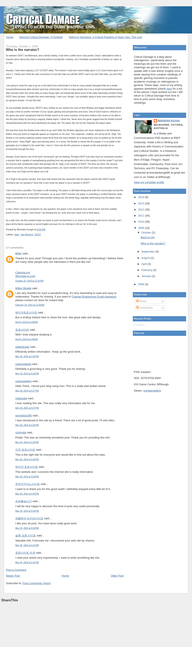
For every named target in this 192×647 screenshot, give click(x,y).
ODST (37, 234)
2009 (141, 227)
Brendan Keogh (169, 121)
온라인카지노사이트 (27, 484)
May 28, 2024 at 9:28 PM (27, 425)
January (146, 276)
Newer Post (13, 575)
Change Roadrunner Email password (94, 296)
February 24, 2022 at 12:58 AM (29, 305)
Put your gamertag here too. (155, 352)
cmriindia (20, 432)
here (169, 88)
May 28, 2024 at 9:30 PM (27, 494)
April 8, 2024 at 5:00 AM (26, 339)
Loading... (140, 324)
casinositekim (23, 381)
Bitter (18, 253)
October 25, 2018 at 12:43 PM (29, 281)
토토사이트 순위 (25, 552)
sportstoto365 (23, 415)
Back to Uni (147, 237)
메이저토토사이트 (26, 312)
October (146, 232)
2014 (141, 197)
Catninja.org (22, 272)
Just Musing (26, 234)
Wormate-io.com (25, 276)
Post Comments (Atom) (37, 583)
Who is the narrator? (22, 50)
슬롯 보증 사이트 (25, 535)
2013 (141, 203)
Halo (16, 234)
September (148, 251)
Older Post (117, 575)
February (147, 270)
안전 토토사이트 (25, 449)
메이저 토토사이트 (26, 466)
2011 (141, 215)
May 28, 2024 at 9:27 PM (27, 391)
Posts (141, 301)
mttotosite (21, 398)
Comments (144, 307)
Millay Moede (23, 288)
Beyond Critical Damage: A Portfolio (41, 37)
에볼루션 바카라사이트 (29, 518)
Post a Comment (16, 569)
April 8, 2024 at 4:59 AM (26, 322)
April (144, 264)
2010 (141, 221)
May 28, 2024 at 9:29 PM (27, 459)
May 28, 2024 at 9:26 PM (27, 356)
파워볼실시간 (23, 501)
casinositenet (23, 364)
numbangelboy (152, 390)
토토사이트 (22, 329)
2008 (141, 284)
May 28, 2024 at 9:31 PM (27, 545)
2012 (141, 209)
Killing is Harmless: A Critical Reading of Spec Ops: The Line (105, 37)
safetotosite (22, 346)
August (145, 257)
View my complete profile (149, 182)
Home (9, 37)
